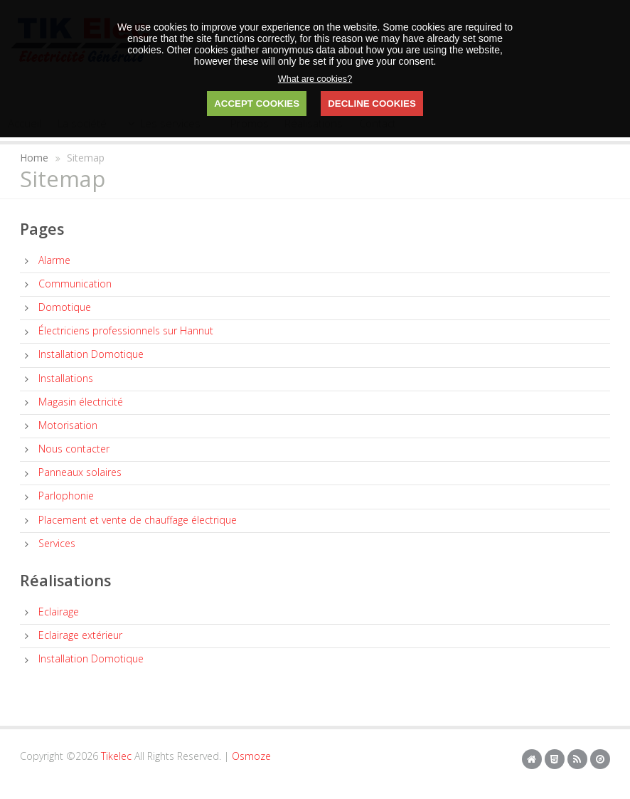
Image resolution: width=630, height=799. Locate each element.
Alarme (54, 260)
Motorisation (67, 425)
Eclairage (58, 611)
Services (56, 543)
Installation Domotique (91, 354)
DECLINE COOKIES (372, 103)
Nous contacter (74, 448)
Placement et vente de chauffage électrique (137, 520)
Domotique (64, 307)
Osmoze (251, 756)
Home (34, 157)
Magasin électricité (80, 401)
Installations (65, 378)
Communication (75, 283)
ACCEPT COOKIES (256, 103)
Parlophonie (66, 495)
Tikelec (116, 756)
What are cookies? (315, 79)
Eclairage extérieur (80, 635)
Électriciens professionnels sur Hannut (125, 330)
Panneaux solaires (80, 472)
